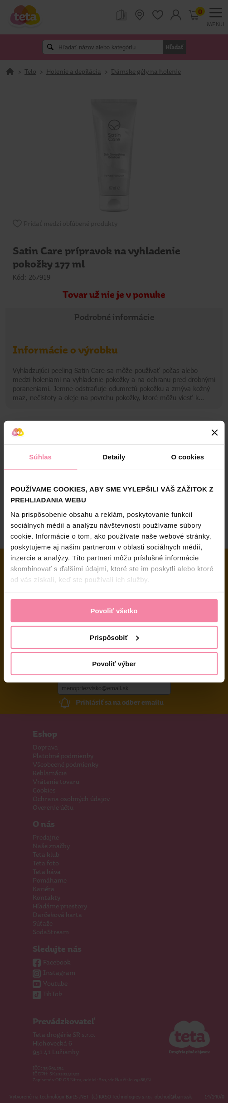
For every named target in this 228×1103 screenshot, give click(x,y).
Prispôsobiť (114, 637)
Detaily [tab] (114, 457)
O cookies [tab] (187, 457)
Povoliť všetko (114, 611)
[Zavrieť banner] (214, 433)
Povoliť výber (114, 664)
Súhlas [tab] (40, 457)
